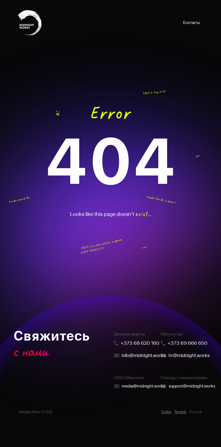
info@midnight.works (144, 355)
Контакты (191, 22)
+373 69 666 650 (187, 343)
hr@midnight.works (189, 355)
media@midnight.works (143, 386)
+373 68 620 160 (140, 343)
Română (180, 412)
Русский (195, 412)
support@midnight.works (192, 386)
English (166, 412)
